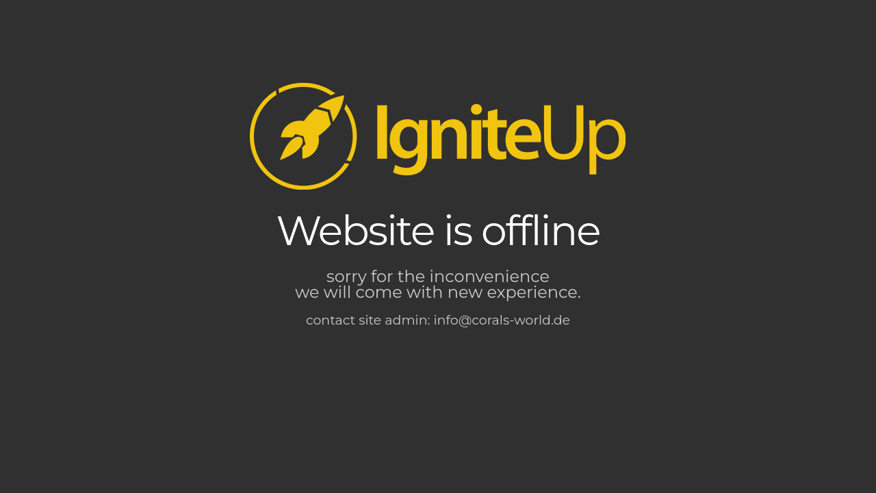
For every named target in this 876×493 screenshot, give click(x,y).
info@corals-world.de (502, 320)
